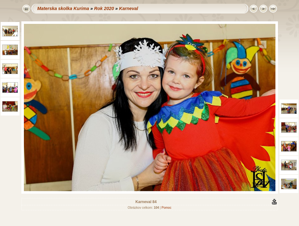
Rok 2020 (104, 8)
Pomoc (166, 207)
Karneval (128, 8)
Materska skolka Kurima (63, 8)
